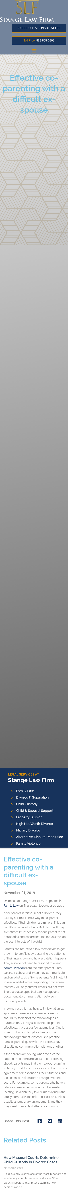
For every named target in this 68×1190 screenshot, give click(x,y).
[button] (34, 50)
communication (14, 968)
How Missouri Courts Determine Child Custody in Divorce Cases (31, 1159)
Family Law (11, 905)
